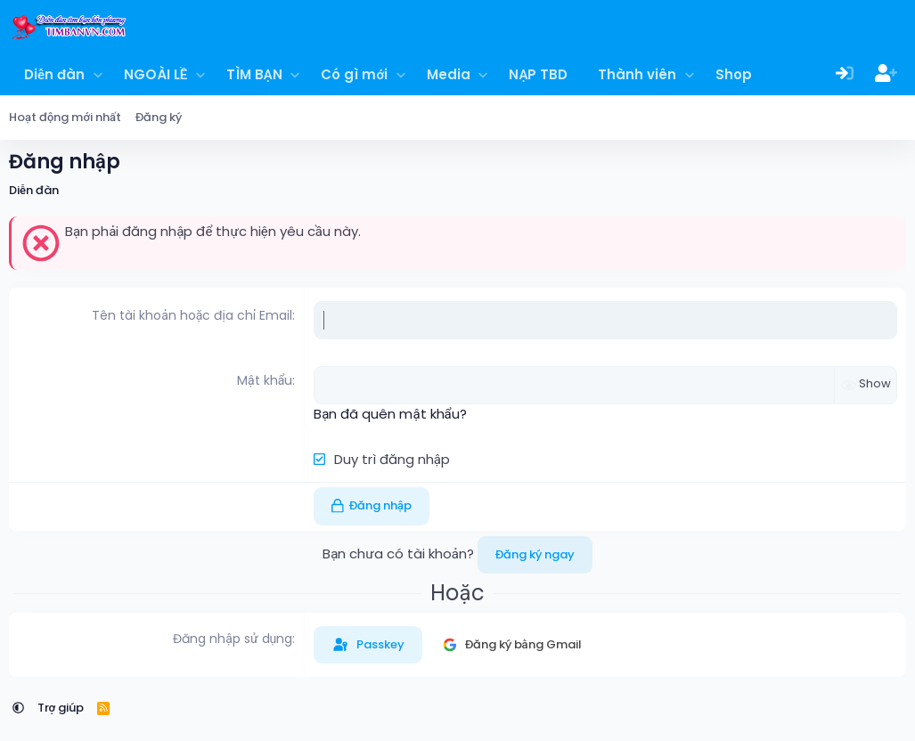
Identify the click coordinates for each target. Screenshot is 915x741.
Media (448, 74)
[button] (97, 74)
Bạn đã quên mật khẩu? (390, 413)
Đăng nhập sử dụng (232, 638)
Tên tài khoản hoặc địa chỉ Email (192, 315)
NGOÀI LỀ (155, 74)
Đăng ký (158, 117)
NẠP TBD (538, 74)
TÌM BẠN (254, 74)
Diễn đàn (54, 74)
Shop (733, 74)
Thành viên (637, 74)
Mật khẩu (264, 380)
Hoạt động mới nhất (65, 117)
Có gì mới (354, 74)
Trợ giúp (61, 707)
